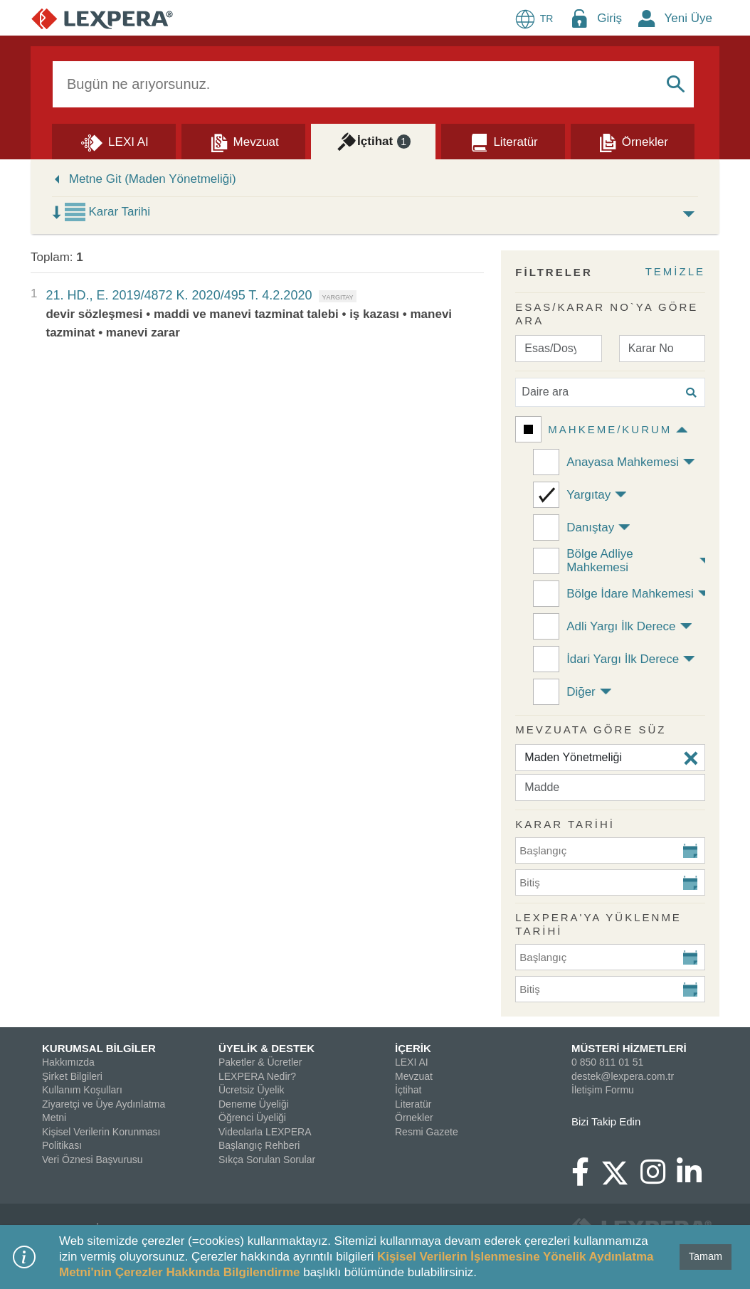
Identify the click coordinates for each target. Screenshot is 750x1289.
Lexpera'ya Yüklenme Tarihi (598, 924)
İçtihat (408, 1090)
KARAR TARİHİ (565, 824)
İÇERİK (413, 1048)
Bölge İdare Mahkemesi (630, 593)
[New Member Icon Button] (647, 18)
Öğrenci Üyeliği (252, 1117)
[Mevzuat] (243, 140)
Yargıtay (588, 495)
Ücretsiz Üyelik (251, 1090)
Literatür (413, 1104)
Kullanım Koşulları (82, 1090)
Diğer (581, 692)
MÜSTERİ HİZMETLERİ (629, 1048)
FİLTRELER (553, 272)
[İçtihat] (373, 140)
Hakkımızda (68, 1062)
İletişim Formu (602, 1090)
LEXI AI (411, 1062)
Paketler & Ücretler (260, 1062)
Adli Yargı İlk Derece (620, 626)
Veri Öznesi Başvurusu (92, 1159)
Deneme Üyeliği (253, 1104)
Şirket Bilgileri (72, 1076)
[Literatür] (503, 140)
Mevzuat (414, 1076)
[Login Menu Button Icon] (579, 18)
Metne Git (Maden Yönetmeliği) (152, 179)
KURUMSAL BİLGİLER (99, 1048)
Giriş (609, 18)
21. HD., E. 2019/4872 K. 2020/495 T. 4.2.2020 (179, 295)
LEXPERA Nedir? (257, 1076)
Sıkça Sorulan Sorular (266, 1159)
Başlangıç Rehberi (259, 1145)
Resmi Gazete (426, 1131)
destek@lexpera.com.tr (622, 1076)
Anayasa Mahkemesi (622, 462)
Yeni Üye (688, 18)
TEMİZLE (675, 271)
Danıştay (590, 527)
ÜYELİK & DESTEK (266, 1048)
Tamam (705, 1256)
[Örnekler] (632, 140)
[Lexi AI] (114, 140)
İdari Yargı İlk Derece (622, 659)
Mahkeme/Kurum (610, 429)
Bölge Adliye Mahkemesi (599, 560)
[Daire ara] (610, 392)
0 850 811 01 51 (607, 1062)
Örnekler (414, 1117)
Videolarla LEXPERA (264, 1131)
